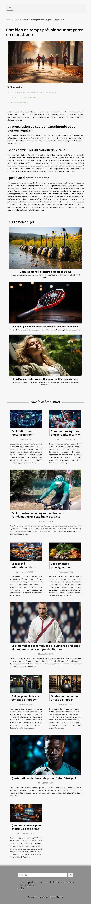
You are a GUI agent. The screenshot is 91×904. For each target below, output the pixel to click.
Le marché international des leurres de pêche (22, 567)
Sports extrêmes (30, 883)
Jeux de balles (21, 885)
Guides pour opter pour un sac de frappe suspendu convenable (66, 699)
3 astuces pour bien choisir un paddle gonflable (45, 271)
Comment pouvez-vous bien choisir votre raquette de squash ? (45, 326)
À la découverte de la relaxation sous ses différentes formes (45, 379)
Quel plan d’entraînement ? (21, 102)
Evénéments (43, 882)
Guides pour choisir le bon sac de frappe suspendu (25, 699)
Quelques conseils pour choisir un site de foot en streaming (26, 828)
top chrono (17, 143)
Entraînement (58, 882)
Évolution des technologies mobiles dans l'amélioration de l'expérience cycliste (37, 514)
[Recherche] (42, 875)
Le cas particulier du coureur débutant (25, 97)
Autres (16, 19)
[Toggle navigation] (10, 8)
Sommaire (16, 87)
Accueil (8, 19)
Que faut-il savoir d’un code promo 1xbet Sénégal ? (43, 778)
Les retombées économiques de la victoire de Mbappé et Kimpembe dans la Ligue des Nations (45, 647)
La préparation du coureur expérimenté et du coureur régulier (34, 92)
